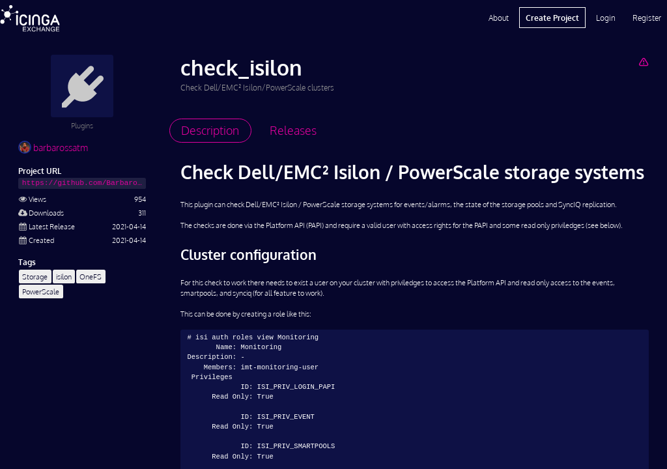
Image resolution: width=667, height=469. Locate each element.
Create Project (552, 17)
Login (606, 17)
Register (646, 17)
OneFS (90, 276)
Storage (35, 276)
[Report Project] (643, 61)
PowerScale (40, 291)
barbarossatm (53, 147)
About (499, 17)
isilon (64, 276)
